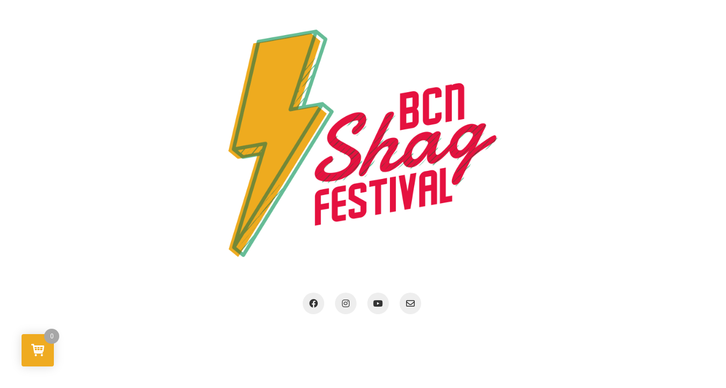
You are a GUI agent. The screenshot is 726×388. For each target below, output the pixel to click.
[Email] (410, 303)
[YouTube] (378, 303)
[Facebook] (313, 303)
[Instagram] (346, 303)
